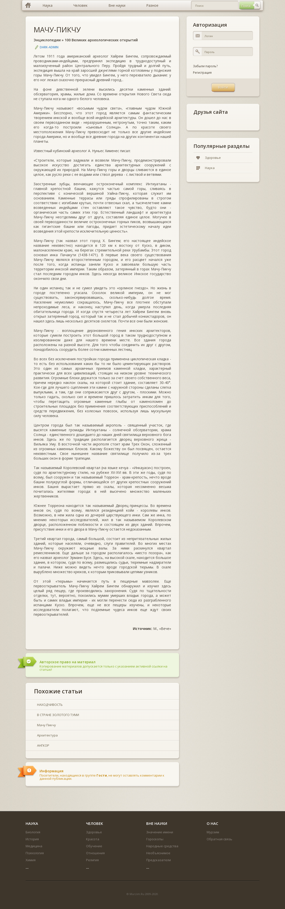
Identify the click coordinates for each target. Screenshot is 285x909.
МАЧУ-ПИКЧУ (57, 29)
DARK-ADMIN (49, 47)
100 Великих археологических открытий (101, 40)
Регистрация (202, 72)
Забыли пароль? (205, 66)
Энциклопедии (47, 40)
